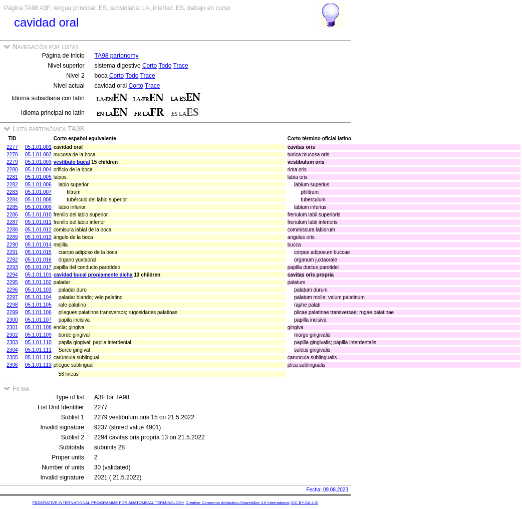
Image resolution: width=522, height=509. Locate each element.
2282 (12, 184)
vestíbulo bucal (72, 162)
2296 (12, 290)
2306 (12, 365)
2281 (12, 177)
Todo (164, 65)
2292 (12, 260)
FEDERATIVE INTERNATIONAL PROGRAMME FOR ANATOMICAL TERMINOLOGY (108, 502)
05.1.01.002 (38, 154)
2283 (12, 192)
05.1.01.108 (38, 327)
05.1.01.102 (38, 282)
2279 (12, 162)
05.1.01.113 (38, 365)
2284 (12, 199)
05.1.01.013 (38, 237)
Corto (149, 65)
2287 (12, 222)
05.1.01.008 (38, 199)
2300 (12, 320)
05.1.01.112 (38, 357)
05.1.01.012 (38, 229)
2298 (12, 305)
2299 (12, 312)
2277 (12, 147)
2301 (12, 327)
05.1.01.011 (38, 222)
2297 (12, 297)
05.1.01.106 (38, 312)
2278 (12, 154)
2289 (12, 237)
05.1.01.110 (38, 342)
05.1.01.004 (38, 169)
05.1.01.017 (38, 267)
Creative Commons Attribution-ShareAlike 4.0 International (237, 502)
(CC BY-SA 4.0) (304, 502)
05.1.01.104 (38, 297)
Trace (180, 65)
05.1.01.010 (38, 214)
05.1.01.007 (38, 192)
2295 (12, 282)
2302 (12, 335)
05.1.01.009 (38, 207)
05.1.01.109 (38, 335)
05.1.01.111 (38, 350)
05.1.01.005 (38, 177)
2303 (12, 342)
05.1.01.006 (38, 184)
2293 (12, 267)
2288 (12, 229)
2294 (12, 275)
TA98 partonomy (117, 55)
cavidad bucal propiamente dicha (93, 275)
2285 (12, 207)
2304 (12, 350)
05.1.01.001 (38, 147)
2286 (12, 214)
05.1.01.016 (38, 260)
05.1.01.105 (38, 305)
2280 (12, 169)
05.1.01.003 (38, 162)
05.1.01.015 (38, 252)
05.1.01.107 (38, 320)
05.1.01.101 (38, 275)
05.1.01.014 (38, 244)
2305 (12, 357)
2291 (12, 252)
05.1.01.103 (38, 290)
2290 (12, 244)
